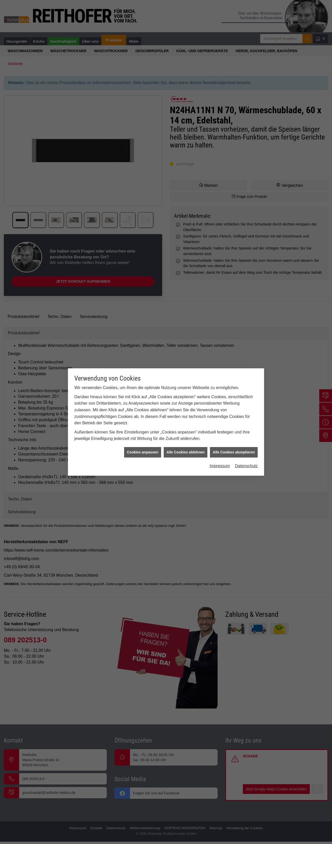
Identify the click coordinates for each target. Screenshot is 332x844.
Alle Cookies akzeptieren (234, 452)
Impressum (220, 465)
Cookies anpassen (142, 452)
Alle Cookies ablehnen (186, 452)
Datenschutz (246, 465)
